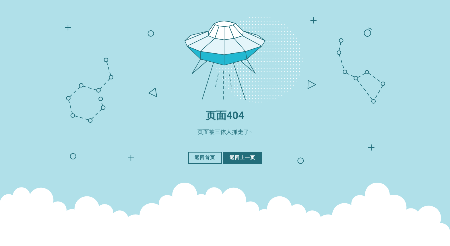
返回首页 (205, 157)
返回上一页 (242, 157)
